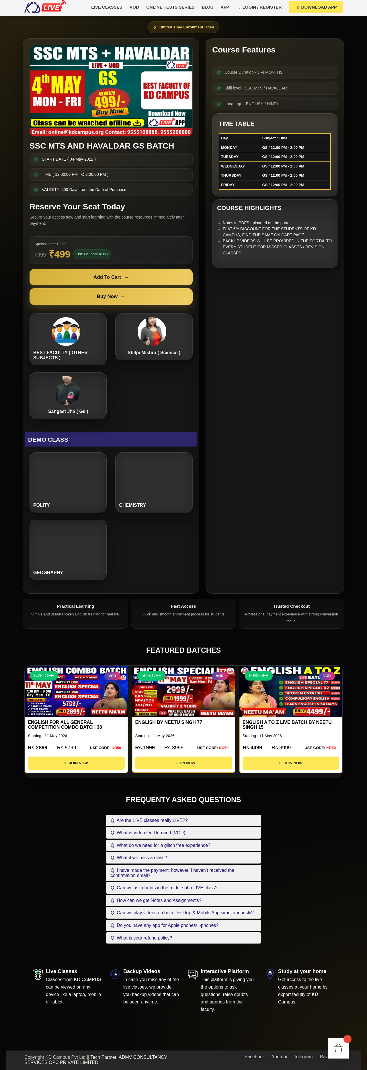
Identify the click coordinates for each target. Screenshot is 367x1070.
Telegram (303, 1056)
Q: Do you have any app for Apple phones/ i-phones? (164, 925)
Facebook (253, 1056)
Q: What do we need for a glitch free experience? (160, 845)
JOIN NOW (76, 768)
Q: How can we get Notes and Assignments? (156, 900)
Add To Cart (111, 277)
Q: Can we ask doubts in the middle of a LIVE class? (164, 887)
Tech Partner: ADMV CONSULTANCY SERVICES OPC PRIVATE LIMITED (95, 1060)
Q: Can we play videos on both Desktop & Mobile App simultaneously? (182, 912)
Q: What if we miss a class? (139, 857)
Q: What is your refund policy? (141, 937)
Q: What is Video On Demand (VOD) (148, 832)
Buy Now (111, 296)
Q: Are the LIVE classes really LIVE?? (149, 820)
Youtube (278, 1056)
